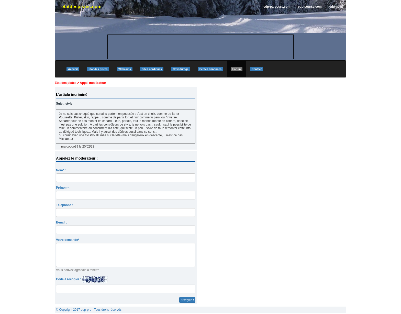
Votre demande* (67, 240)
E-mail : (61, 222)
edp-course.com (310, 6)
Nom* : (61, 170)
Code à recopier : (81, 279)
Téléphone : (64, 205)
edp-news (336, 6)
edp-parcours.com (276, 6)
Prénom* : (63, 187)
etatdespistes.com (81, 6)
